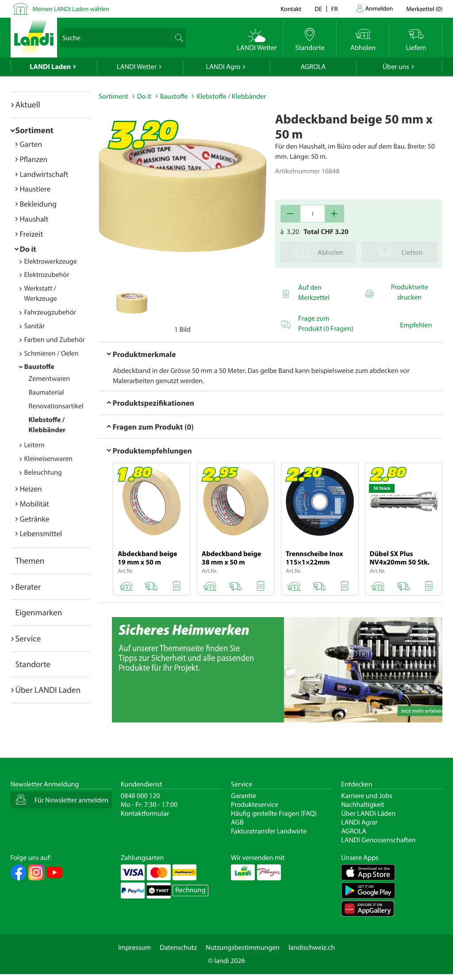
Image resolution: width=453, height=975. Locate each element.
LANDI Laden (50, 66)
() (424, 8)
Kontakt (290, 8)
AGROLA (313, 66)
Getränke (35, 519)
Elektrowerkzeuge (50, 261)
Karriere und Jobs (366, 795)
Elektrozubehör (46, 274)
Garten (31, 144)
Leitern (34, 445)
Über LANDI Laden (48, 689)
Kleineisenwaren (48, 458)
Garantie (243, 795)
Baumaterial (46, 392)
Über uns (396, 66)
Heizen (31, 489)
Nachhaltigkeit (362, 804)
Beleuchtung (43, 472)
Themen (30, 560)
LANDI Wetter (137, 66)
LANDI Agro (223, 66)
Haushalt (34, 219)
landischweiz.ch (311, 947)
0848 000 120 (140, 795)
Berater (28, 586)
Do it (28, 249)
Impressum (134, 947)
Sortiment (34, 130)
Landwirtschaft (44, 174)
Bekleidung (38, 204)
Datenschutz (178, 947)
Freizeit (31, 234)
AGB (237, 822)
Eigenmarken (38, 612)
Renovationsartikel (56, 406)
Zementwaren (49, 378)
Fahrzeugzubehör (50, 312)
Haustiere (35, 189)
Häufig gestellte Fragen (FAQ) (274, 813)
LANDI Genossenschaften (378, 840)
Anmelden (379, 8)
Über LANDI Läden (368, 813)
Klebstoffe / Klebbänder (231, 96)
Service (28, 638)
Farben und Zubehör (54, 339)
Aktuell (27, 104)
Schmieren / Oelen (51, 353)
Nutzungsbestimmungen (243, 947)
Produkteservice (254, 804)
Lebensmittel (41, 533)
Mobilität (34, 504)
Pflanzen (34, 159)
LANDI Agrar (359, 822)
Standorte (33, 664)
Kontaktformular (145, 813)
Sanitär (34, 326)
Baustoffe (39, 366)
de (318, 8)
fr (334, 8)
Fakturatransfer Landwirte (269, 831)
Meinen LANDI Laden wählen (71, 8)
